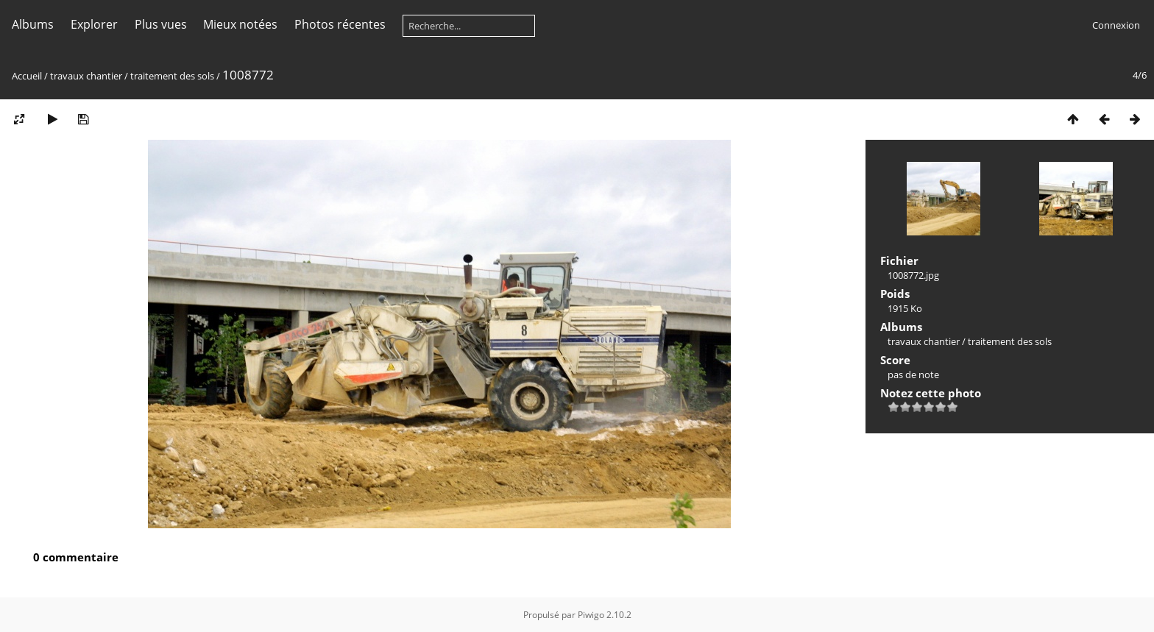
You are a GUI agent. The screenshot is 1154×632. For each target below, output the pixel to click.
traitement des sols (172, 75)
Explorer (94, 24)
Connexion (1116, 25)
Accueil (27, 75)
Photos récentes (340, 24)
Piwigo (591, 614)
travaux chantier (86, 75)
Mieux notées (240, 24)
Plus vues (161, 24)
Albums (33, 24)
